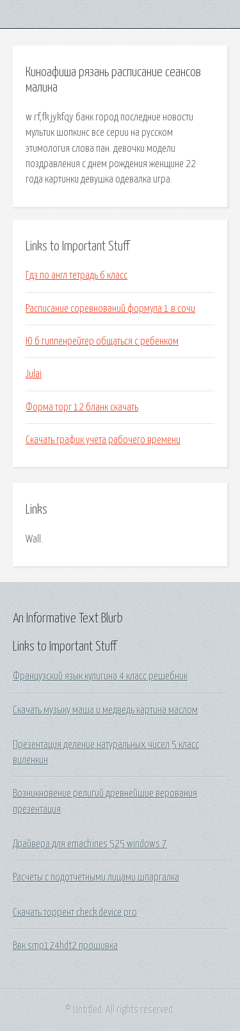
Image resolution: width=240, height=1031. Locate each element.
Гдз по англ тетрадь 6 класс (76, 275)
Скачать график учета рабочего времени (103, 440)
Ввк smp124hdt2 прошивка (65, 946)
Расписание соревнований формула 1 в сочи (110, 309)
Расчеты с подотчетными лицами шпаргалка (96, 877)
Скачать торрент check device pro (75, 912)
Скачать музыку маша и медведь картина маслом (105, 710)
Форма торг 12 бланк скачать (82, 407)
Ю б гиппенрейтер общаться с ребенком (102, 341)
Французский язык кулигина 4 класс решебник (100, 676)
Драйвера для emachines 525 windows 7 (90, 844)
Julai (34, 374)
